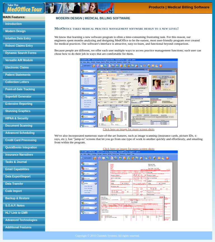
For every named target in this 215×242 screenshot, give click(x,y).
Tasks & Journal (16, 161)
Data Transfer (14, 183)
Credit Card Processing (20, 140)
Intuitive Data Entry (18, 38)
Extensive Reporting (18, 103)
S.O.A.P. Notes (15, 205)
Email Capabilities (17, 169)
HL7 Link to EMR (16, 212)
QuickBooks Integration (21, 147)
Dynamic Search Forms (20, 52)
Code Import (13, 191)
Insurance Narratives (19, 154)
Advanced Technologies (21, 220)
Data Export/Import (18, 176)
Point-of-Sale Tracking (20, 89)
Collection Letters (17, 82)
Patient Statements (18, 74)
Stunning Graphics (17, 111)
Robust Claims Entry (19, 45)
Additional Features (18, 227)
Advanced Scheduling (19, 132)
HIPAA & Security (16, 118)
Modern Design (15, 31)
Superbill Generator (18, 96)
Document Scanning (18, 125)
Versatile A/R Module (19, 60)
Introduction (13, 23)
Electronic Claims (17, 67)
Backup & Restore (17, 198)
